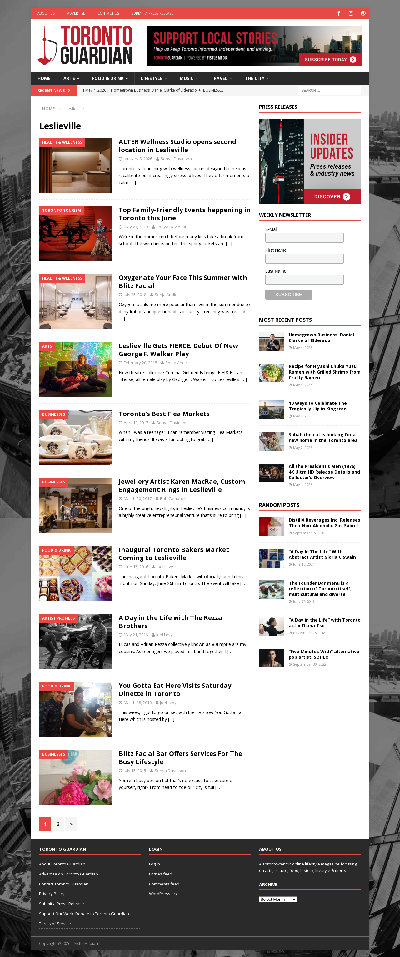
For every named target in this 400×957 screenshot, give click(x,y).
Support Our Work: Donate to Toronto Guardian (84, 913)
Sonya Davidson (176, 158)
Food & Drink (108, 78)
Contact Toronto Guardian (63, 883)
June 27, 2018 (304, 601)
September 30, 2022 (309, 664)
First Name (276, 249)
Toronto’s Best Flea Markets (164, 413)
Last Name (276, 270)
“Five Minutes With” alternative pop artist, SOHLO (324, 653)
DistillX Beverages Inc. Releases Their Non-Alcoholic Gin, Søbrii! (324, 522)
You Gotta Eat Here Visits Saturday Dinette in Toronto (175, 689)
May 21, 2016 (136, 634)
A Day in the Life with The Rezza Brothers (170, 621)
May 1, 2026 (302, 484)
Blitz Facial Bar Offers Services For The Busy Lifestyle (180, 757)
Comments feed (164, 883)
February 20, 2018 (140, 362)
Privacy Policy (52, 893)
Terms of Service (55, 923)
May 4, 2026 (302, 347)
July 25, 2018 (135, 294)
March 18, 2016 (138, 702)
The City (254, 78)
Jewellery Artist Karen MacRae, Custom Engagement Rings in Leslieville (182, 485)
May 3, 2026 (302, 384)
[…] (133, 182)
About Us (46, 13)
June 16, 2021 (304, 564)
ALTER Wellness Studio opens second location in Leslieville (177, 145)
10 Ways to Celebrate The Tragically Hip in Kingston (318, 405)
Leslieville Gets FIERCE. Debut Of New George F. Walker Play (178, 349)
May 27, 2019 (136, 226)
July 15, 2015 (135, 770)
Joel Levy (165, 566)
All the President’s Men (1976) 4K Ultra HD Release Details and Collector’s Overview (324, 471)
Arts (69, 78)
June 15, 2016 (136, 566)
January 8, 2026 (138, 158)
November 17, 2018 (309, 632)
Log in (154, 863)
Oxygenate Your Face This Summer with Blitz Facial (183, 281)
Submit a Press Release (152, 13)
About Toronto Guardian (62, 863)
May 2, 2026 (302, 415)
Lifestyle (151, 78)
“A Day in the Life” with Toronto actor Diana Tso (325, 622)
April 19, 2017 (136, 422)
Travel (219, 78)
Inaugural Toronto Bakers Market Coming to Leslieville (174, 553)
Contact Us (108, 13)
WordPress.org (163, 893)
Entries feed (160, 873)
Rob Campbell (173, 498)
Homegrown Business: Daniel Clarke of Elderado (321, 337)
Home (44, 78)
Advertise (76, 13)
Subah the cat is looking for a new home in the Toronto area (323, 437)
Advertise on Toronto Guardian (68, 873)
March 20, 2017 (138, 498)
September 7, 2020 (308, 532)
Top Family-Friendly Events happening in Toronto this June (185, 213)
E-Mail (271, 228)
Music (186, 78)
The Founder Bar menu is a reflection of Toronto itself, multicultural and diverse (320, 588)
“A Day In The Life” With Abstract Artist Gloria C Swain (322, 553)
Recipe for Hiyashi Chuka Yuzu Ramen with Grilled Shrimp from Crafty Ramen (325, 371)
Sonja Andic (166, 294)
